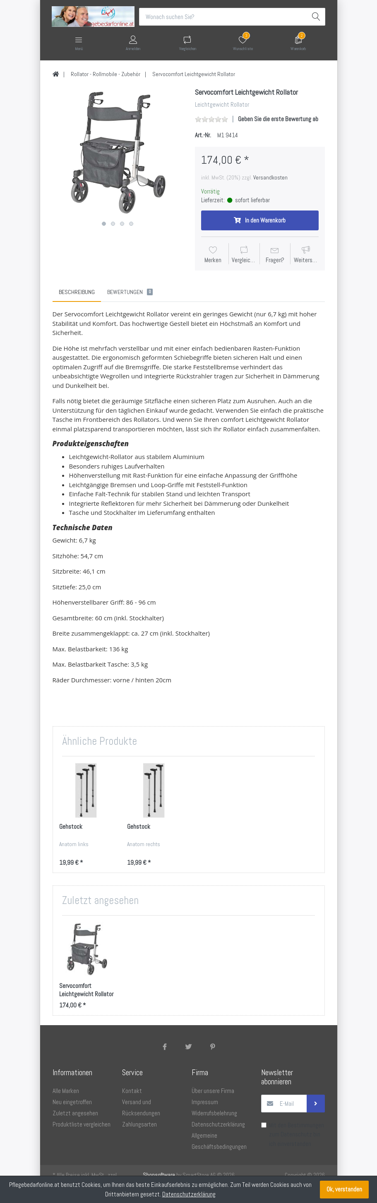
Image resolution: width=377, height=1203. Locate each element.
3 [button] (122, 224)
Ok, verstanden (344, 1189)
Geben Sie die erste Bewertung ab (278, 119)
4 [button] (131, 224)
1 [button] (104, 224)
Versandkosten (270, 177)
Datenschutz (296, 1134)
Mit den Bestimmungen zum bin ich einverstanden (296, 1134)
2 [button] (113, 224)
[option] (117, 153)
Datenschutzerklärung (189, 1194)
